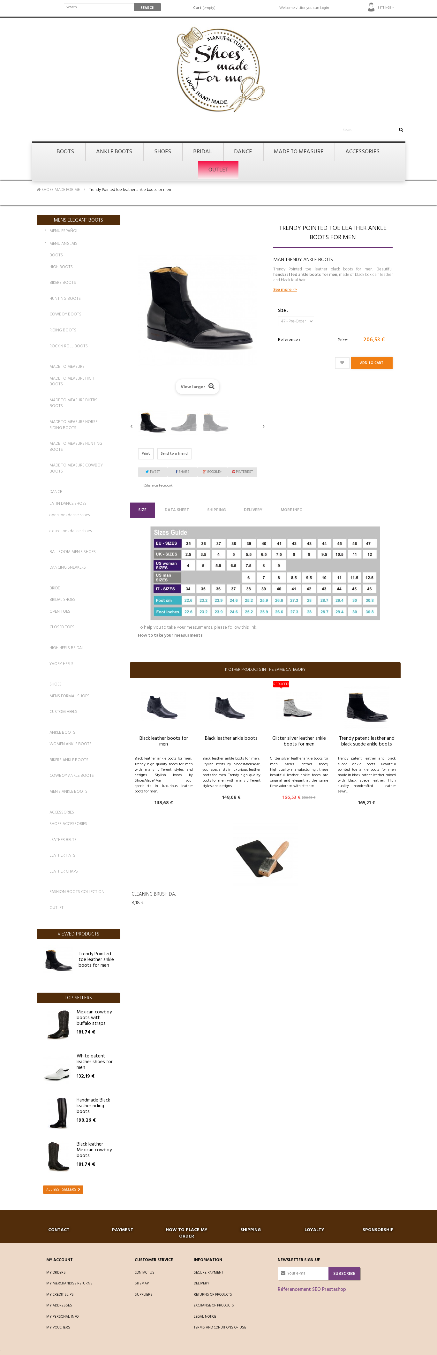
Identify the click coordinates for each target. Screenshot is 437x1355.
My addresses (59, 1305)
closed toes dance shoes (70, 531)
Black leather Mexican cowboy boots (94, 1150)
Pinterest (242, 472)
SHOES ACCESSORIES (68, 824)
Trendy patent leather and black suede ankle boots (367, 741)
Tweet (153, 472)
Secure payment (208, 1273)
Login (324, 8)
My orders (56, 1273)
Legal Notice (205, 1317)
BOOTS (56, 255)
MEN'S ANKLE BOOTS (68, 791)
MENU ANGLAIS (63, 244)
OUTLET (56, 908)
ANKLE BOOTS (62, 732)
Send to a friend (174, 454)
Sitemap (142, 1283)
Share (182, 472)
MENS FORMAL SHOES (69, 696)
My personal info (62, 1317)
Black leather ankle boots (231, 738)
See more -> (285, 289)
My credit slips (60, 1295)
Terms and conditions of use (220, 1327)
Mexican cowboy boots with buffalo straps (94, 1017)
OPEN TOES (59, 611)
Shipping (216, 510)
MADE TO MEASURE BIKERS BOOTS (73, 403)
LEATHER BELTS (63, 839)
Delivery (253, 510)
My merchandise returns (69, 1283)
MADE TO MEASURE (66, 366)
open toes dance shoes (69, 515)
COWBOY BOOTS (65, 314)
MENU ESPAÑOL (63, 231)
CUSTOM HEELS (63, 711)
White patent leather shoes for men (95, 1062)
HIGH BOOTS (61, 267)
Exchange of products (214, 1305)
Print (146, 454)
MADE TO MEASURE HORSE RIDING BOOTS (73, 425)
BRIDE (54, 588)
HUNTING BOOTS (65, 298)
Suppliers (144, 1295)
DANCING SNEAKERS (67, 567)
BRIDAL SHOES (62, 599)
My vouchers (58, 1327)
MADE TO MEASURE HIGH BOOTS (71, 381)
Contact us (144, 1273)
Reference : (289, 340)
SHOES (55, 684)
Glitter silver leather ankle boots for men (299, 741)
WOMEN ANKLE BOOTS (70, 744)
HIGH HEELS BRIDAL (66, 648)
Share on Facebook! (159, 485)
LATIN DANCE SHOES (68, 503)
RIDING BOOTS (62, 330)
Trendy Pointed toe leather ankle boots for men (96, 959)
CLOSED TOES (61, 627)
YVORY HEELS (61, 664)
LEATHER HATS (62, 855)
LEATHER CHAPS (63, 871)
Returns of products (213, 1295)
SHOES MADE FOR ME (58, 189)
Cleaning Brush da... (154, 894)
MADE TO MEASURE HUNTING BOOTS (75, 446)
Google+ (212, 472)
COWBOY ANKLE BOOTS (71, 775)
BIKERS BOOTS (62, 282)
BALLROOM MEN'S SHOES (72, 552)
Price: (343, 340)
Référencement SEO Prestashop (312, 1289)
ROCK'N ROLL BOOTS (68, 346)
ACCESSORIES (61, 812)
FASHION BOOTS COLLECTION (76, 892)
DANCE (55, 491)
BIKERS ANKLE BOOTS (68, 760)
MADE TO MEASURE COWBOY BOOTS (76, 468)
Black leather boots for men (163, 741)
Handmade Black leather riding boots (93, 1106)
